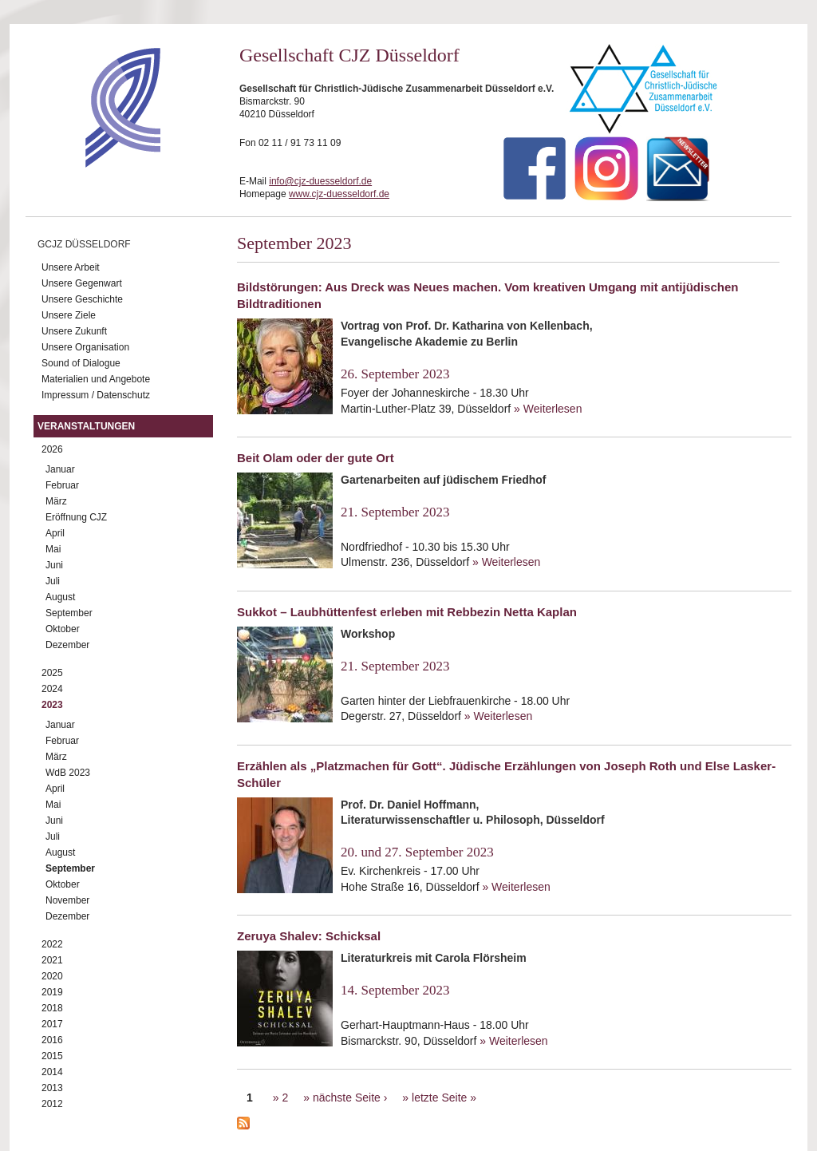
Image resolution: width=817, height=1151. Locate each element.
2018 (52, 1008)
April (55, 533)
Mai (53, 549)
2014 (52, 1072)
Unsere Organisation (85, 347)
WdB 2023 (67, 772)
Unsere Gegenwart (81, 283)
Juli (52, 581)
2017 (52, 1024)
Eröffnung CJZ (76, 517)
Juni (54, 565)
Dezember (67, 645)
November (67, 900)
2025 (52, 672)
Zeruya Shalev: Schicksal (309, 936)
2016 (52, 1040)
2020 (52, 976)
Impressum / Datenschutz (95, 395)
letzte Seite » (444, 1097)
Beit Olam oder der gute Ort (315, 458)
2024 (52, 688)
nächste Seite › (350, 1097)
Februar (62, 485)
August (60, 597)
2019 (52, 992)
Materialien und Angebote (95, 379)
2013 (52, 1088)
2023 (52, 704)
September (69, 613)
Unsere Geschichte (82, 299)
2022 (52, 944)
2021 (52, 960)
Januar (60, 469)
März (56, 501)
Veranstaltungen (86, 426)
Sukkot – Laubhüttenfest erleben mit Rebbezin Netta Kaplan (407, 612)
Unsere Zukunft (74, 331)
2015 (52, 1056)
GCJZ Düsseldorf (84, 244)
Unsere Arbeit (70, 267)
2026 (52, 449)
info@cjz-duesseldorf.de (320, 181)
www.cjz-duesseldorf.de (339, 194)
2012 (52, 1103)
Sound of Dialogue (80, 363)
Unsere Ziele (68, 315)
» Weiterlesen (548, 408)
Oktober (62, 629)
